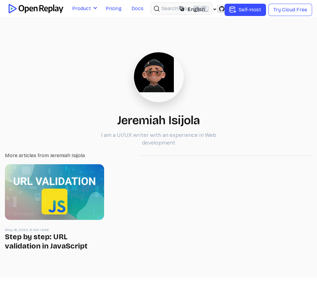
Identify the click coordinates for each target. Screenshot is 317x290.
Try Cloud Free (290, 10)
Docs (137, 8)
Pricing (114, 8)
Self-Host (245, 9)
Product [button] (81, 8)
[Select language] (201, 9)
